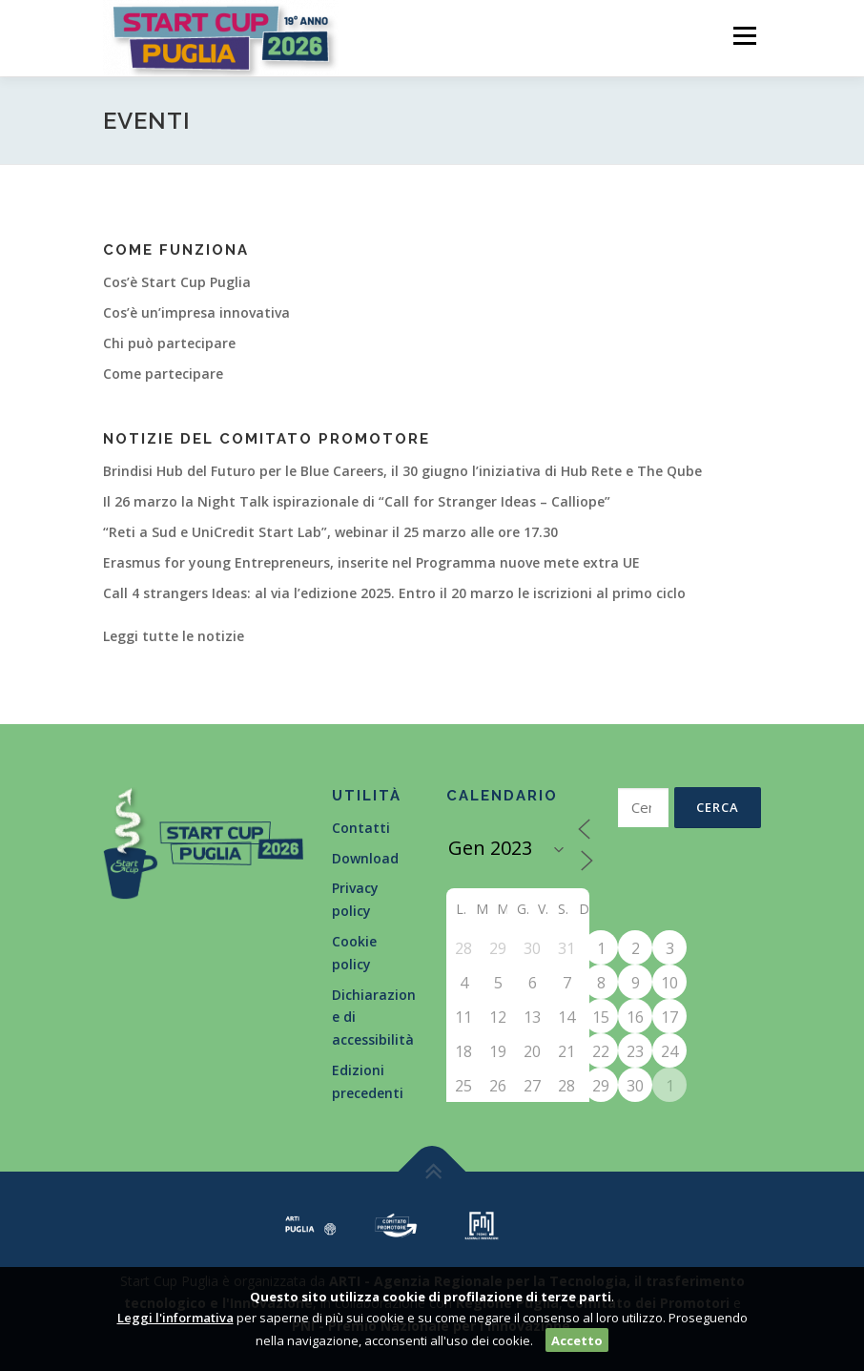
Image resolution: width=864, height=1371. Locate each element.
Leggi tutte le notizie (173, 636)
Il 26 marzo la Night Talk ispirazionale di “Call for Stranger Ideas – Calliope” (356, 501)
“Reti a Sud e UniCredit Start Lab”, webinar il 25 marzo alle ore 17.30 (330, 532)
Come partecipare (163, 373)
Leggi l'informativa (175, 1317)
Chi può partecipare (169, 343)
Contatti (361, 828)
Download (365, 858)
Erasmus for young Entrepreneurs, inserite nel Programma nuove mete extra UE (371, 562)
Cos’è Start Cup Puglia (177, 282)
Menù (744, 35)
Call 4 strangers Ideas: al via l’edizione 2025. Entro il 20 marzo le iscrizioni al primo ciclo (394, 593)
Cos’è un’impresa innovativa (196, 312)
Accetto (577, 1340)
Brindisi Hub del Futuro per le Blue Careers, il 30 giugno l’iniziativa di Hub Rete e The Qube (402, 471)
